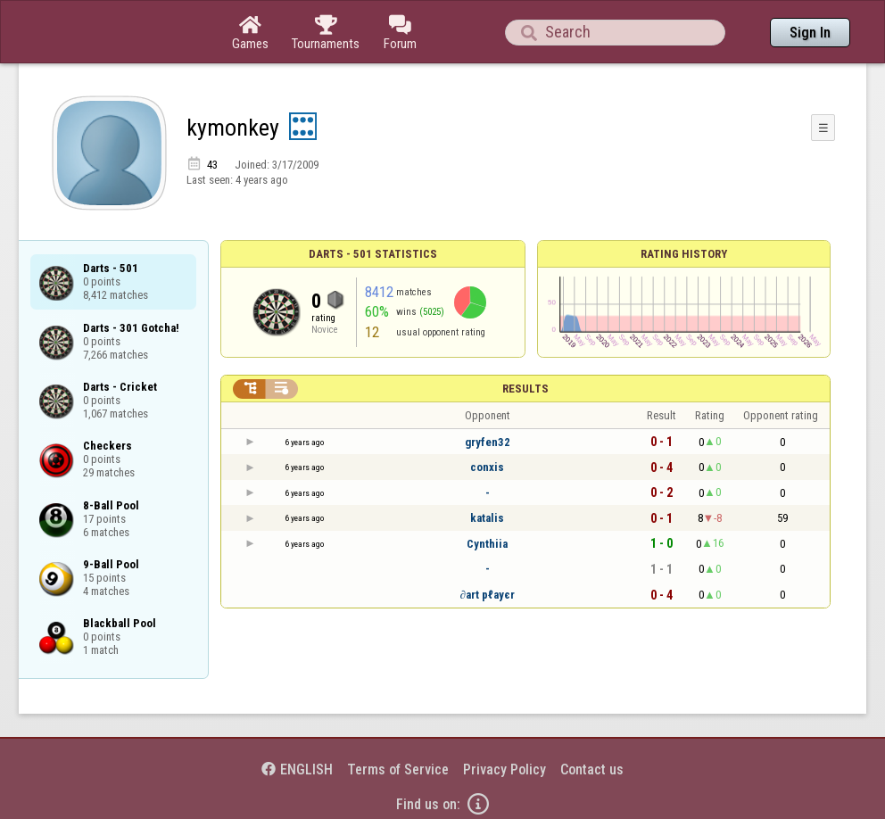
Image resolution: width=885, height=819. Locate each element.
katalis (487, 518)
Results (525, 388)
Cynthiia (487, 543)
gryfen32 (487, 442)
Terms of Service (398, 769)
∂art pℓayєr (486, 594)
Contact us (592, 769)
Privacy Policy (504, 769)
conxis (487, 467)
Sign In (810, 32)
